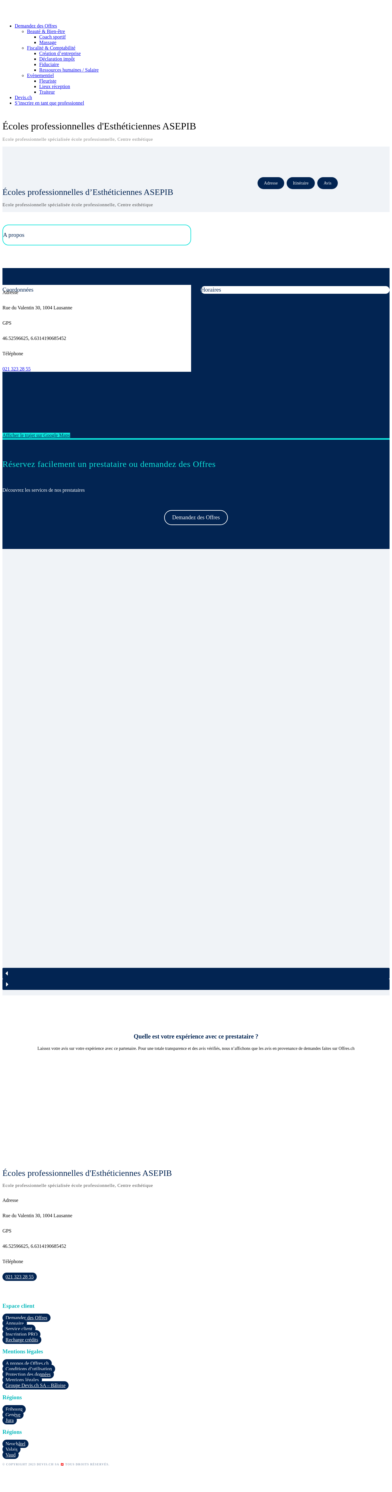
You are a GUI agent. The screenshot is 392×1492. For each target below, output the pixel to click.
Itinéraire (300, 183)
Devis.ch (23, 97)
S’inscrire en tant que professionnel (49, 103)
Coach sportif (52, 36)
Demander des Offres (26, 1317)
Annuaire (15, 1323)
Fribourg (14, 1409)
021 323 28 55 (16, 368)
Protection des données (28, 1374)
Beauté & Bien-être (46, 31)
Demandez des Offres (36, 25)
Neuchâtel (15, 1443)
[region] (196, 772)
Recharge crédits (22, 1339)
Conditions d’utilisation (29, 1368)
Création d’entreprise (60, 53)
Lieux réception (54, 86)
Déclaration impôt (57, 59)
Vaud (11, 1454)
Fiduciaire (49, 64)
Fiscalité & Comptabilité (51, 47)
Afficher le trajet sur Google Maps (36, 435)
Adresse (271, 183)
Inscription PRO (21, 1334)
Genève (13, 1414)
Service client (19, 1328)
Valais (11, 1449)
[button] (196, 973)
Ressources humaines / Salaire (69, 70)
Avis (327, 183)
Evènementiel (40, 75)
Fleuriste (47, 81)
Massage (47, 42)
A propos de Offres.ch (27, 1363)
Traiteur (47, 92)
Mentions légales (22, 1379)
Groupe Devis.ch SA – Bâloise (36, 1385)
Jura (10, 1420)
